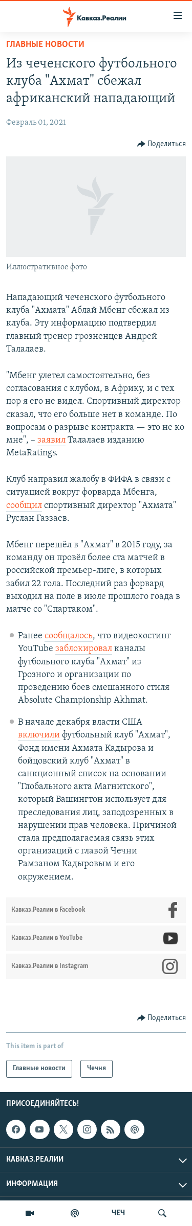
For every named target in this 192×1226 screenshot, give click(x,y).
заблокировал (83, 649)
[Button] (161, 144)
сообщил (24, 506)
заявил (51, 440)
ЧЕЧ (118, 1213)
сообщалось (69, 636)
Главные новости (45, 45)
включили (39, 735)
